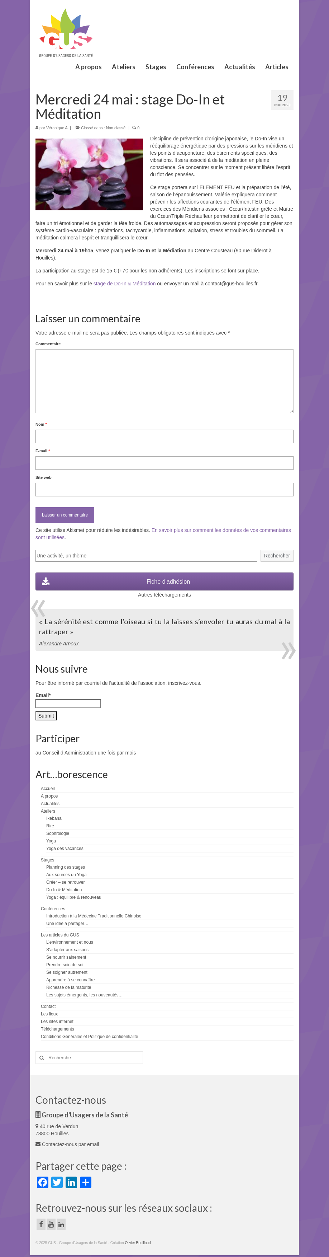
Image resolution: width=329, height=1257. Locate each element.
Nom (41, 424)
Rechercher (277, 556)
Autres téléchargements (164, 595)
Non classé (115, 128)
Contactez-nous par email (67, 1144)
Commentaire (48, 344)
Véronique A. (57, 128)
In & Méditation (139, 283)
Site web (43, 477)
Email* (68, 700)
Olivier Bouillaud (138, 1243)
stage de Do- (108, 283)
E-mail (42, 451)
